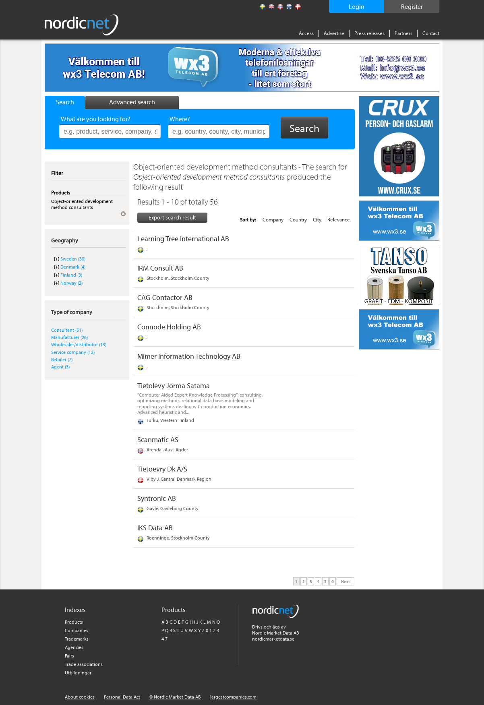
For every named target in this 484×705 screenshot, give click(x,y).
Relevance (338, 219)
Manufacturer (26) (69, 337)
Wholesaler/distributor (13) (78, 344)
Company (273, 219)
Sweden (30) (72, 259)
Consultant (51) (67, 330)
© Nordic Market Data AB (175, 697)
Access (306, 33)
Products (74, 622)
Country (298, 219)
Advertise (334, 33)
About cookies (80, 697)
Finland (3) (71, 275)
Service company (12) (73, 352)
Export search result (172, 217)
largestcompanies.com (233, 697)
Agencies (74, 647)
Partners (403, 33)
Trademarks (77, 639)
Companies (76, 630)
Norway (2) (71, 283)
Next (345, 581)
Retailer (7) (61, 359)
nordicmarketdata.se (273, 639)
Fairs (69, 656)
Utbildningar (78, 673)
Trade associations (84, 664)
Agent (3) (60, 367)
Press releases (369, 33)
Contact (430, 33)
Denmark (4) (72, 267)
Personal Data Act (122, 697)
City (317, 219)
